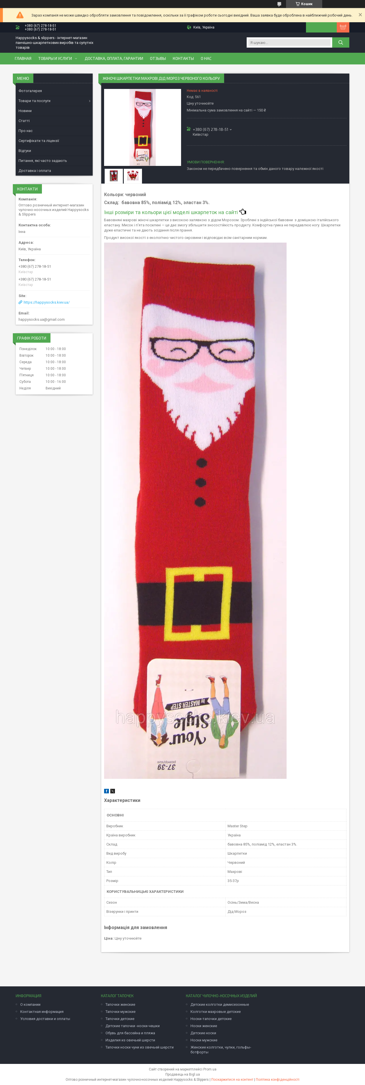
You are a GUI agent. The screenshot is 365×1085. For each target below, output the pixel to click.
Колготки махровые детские (215, 1011)
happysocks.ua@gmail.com (42, 319)
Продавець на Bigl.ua (182, 1074)
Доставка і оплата (35, 170)
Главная (23, 58)
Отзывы (158, 58)
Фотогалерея (30, 91)
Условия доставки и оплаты (45, 1019)
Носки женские (203, 1026)
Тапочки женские (120, 1004)
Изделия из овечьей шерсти (130, 1040)
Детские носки (203, 1033)
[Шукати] (340, 42)
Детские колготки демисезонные (219, 1004)
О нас (206, 58)
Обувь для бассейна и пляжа (130, 1033)
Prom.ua (209, 1069)
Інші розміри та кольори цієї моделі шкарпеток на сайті (175, 212)
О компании (30, 1004)
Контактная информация (42, 1011)
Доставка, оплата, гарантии (114, 58)
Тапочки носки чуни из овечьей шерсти (140, 1047)
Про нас (26, 131)
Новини (25, 111)
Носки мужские (203, 1040)
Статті (24, 121)
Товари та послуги (34, 101)
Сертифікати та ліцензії (39, 141)
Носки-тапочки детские (211, 1019)
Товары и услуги (55, 58)
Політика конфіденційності (277, 1080)
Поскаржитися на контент (232, 1080)
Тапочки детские (120, 1019)
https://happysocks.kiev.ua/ (47, 302)
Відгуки (25, 151)
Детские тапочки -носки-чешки (133, 1026)
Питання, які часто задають (43, 161)
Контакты (183, 58)
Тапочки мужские (120, 1011)
